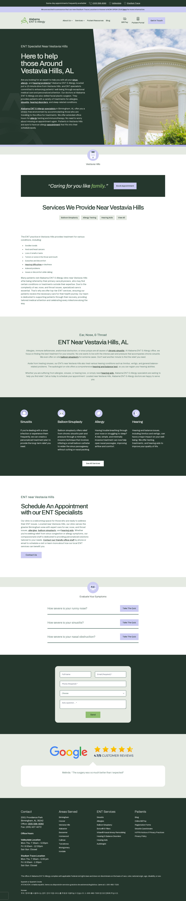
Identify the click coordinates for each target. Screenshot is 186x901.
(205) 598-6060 (36, 824)
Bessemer (63, 832)
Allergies (100, 821)
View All (121, 218)
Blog (108, 21)
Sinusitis (100, 817)
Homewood (64, 836)
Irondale (62, 851)
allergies (32, 530)
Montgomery (64, 848)
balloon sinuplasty (70, 357)
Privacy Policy (140, 836)
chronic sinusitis (116, 350)
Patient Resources (95, 21)
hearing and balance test (105, 366)
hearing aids (107, 373)
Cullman (62, 840)
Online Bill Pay (140, 821)
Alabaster (63, 829)
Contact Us (31, 555)
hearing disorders (39, 102)
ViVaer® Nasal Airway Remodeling (111, 832)
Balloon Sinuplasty (69, 218)
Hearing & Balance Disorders (109, 836)
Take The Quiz (129, 608)
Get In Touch (157, 20)
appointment (53, 124)
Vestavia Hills (64, 825)
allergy (24, 83)
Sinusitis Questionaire (144, 829)
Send (93, 715)
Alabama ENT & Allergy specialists (38, 108)
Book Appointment (125, 186)
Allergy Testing (89, 218)
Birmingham (64, 817)
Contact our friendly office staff (58, 540)
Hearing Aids (107, 218)
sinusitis (25, 102)
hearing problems (42, 83)
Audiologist (101, 844)
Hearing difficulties (33, 265)
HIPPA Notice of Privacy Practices (149, 832)
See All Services (93, 463)
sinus (75, 80)
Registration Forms (143, 825)
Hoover (62, 821)
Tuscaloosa (64, 844)
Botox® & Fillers (103, 829)
